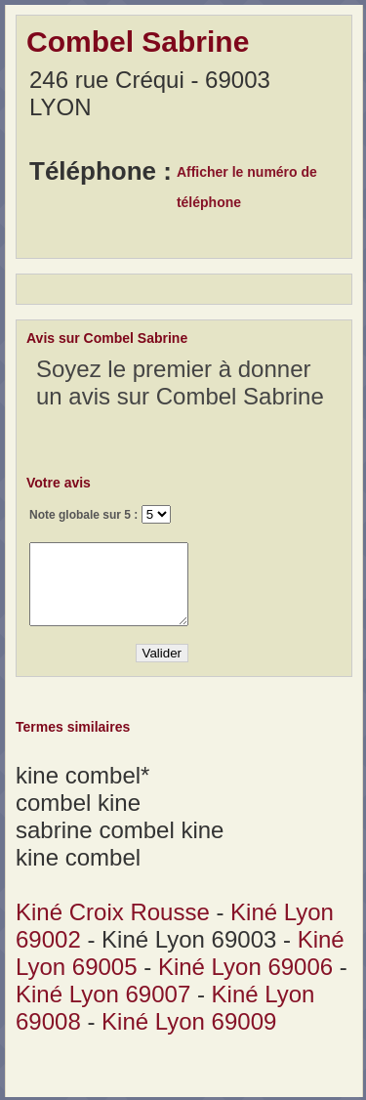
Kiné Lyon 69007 (103, 994)
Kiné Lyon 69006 (245, 966)
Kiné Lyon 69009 (189, 1021)
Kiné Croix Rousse (113, 912)
